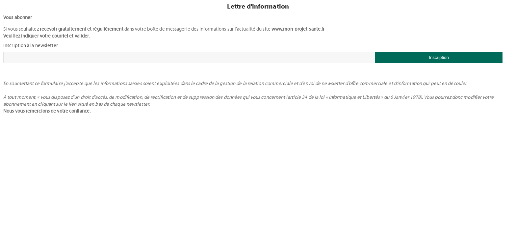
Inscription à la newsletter (30, 45)
